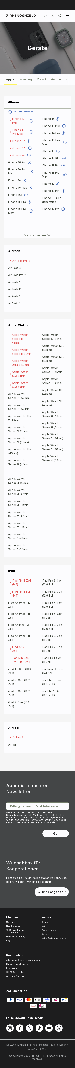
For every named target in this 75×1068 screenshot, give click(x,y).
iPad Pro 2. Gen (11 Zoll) (52, 648)
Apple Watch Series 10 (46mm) (19, 395)
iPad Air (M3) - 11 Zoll (19, 615)
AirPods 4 (14, 267)
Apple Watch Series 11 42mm (21, 351)
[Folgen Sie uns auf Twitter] (29, 1028)
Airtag (12, 744)
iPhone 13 (48, 183)
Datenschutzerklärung (17, 964)
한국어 (43, 1049)
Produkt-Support (50, 930)
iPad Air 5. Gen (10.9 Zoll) (51, 682)
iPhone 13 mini (51, 190)
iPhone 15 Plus (51, 125)
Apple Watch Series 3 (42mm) (19, 491)
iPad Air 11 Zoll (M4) (21, 593)
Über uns (10, 922)
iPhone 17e (19, 148)
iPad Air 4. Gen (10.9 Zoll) (51, 693)
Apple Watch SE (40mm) (52, 403)
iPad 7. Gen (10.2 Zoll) (19, 704)
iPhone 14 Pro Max (51, 142)
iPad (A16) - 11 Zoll (21, 648)
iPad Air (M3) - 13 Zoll (19, 604)
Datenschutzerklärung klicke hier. (36, 822)
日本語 (54, 1044)
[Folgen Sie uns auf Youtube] (49, 1028)
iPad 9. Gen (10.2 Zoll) (19, 682)
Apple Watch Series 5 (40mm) (53, 447)
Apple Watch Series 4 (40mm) (19, 480)
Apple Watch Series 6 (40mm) (53, 425)
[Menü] (67, 16)
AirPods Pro (16, 289)
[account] (52, 16)
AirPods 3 (14, 282)
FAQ (44, 926)
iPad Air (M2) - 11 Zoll (19, 637)
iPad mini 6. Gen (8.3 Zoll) (52, 671)
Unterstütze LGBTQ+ (16, 936)
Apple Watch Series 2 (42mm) (19, 514)
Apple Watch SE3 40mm (20, 384)
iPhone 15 (48, 118)
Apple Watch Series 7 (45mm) (53, 369)
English (21, 1044)
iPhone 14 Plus (51, 158)
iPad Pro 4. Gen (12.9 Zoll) (52, 604)
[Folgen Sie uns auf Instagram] (10, 1028)
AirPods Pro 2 (17, 275)
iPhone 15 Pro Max (17, 210)
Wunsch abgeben (52, 892)
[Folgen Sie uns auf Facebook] (19, 1028)
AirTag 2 (17, 737)
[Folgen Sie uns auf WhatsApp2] (59, 1028)
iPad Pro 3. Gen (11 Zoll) (52, 637)
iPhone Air (19, 155)
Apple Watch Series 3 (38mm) (19, 503)
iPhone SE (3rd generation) (51, 199)
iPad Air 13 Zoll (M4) (21, 582)
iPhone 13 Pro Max (51, 174)
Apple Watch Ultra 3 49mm (20, 362)
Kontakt (45, 934)
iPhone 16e (15, 194)
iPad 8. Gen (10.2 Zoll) (19, 693)
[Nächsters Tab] (71, 80)
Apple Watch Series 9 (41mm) (18, 440)
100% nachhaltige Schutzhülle (15, 931)
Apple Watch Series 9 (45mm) (19, 429)
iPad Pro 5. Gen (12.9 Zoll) (52, 593)
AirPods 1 (14, 303)
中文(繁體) (44, 1044)
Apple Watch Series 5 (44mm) (53, 436)
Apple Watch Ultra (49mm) (19, 451)
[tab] (10, 79)
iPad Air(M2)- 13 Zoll (18, 626)
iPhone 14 (48, 151)
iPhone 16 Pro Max (17, 171)
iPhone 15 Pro (17, 201)
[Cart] (45, 16)
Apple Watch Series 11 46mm (20, 338)
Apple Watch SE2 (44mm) (53, 347)
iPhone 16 (14, 180)
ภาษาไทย (33, 1049)
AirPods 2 (14, 296)
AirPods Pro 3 (21, 260)
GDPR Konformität (15, 972)
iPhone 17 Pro (18, 120)
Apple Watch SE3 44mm (20, 373)
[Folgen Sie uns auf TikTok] (39, 1028)
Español (64, 1044)
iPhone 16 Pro (17, 162)
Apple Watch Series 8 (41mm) (52, 336)
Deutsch (11, 1044)
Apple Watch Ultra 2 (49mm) (19, 418)
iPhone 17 (18, 140)
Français (32, 1044)
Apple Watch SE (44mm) (52, 392)
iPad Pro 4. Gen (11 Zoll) (52, 615)
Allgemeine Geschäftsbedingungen (23, 960)
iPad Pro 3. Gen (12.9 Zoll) (52, 626)
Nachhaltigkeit (13, 926)
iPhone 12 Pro (51, 209)
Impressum (11, 968)
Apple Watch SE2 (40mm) (53, 358)
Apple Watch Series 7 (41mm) (52, 380)
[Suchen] (60, 16)
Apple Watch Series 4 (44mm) (53, 458)
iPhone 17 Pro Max (18, 131)
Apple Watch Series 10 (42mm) (19, 407)
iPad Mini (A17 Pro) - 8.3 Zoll (21, 659)
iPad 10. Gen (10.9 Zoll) (19, 671)
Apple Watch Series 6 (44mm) (53, 414)
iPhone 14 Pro (51, 133)
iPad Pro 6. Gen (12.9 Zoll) (52, 582)
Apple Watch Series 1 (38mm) (18, 547)
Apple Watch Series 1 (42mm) (18, 536)
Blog (8, 940)
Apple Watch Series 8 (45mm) (19, 462)
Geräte (45, 922)
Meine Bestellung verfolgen (55, 938)
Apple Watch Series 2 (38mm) (19, 525)
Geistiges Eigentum (15, 976)
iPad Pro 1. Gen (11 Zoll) (52, 659)
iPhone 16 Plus (17, 187)
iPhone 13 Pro (51, 165)
